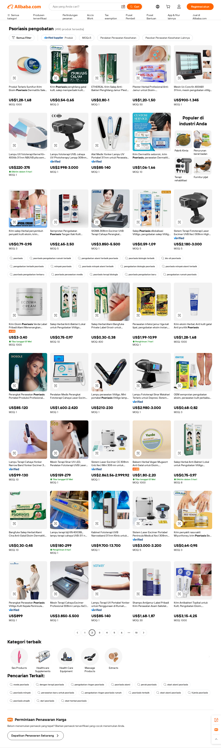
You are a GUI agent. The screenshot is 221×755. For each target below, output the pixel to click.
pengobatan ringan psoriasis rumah (101, 692)
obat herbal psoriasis (74, 700)
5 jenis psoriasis (198, 692)
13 (136, 632)
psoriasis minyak (20, 692)
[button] (123, 6)
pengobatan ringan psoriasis (87, 684)
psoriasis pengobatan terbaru (27, 274)
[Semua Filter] (21, 38)
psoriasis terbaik (139, 692)
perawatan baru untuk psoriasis (56, 692)
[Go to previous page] (77, 632)
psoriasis (16, 258)
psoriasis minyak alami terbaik (95, 266)
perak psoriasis (147, 684)
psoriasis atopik (20, 700)
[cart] (169, 7)
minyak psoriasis (61, 266)
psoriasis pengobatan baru (140, 274)
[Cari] (134, 7)
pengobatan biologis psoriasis (137, 266)
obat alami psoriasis (176, 684)
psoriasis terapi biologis (104, 274)
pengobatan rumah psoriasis (180, 274)
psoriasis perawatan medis (67, 274)
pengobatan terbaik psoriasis (27, 266)
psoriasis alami (120, 684)
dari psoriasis (45, 700)
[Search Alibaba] (85, 7)
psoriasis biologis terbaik (139, 258)
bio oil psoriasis (171, 258)
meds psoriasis (19, 684)
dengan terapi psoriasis (50, 684)
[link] (216, 720)
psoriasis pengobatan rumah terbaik (50, 258)
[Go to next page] (143, 632)
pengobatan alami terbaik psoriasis (98, 258)
